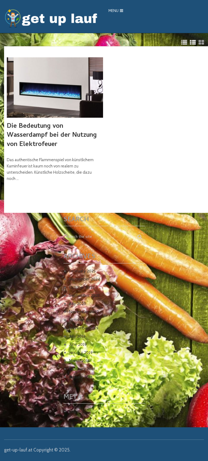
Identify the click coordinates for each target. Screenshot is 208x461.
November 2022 (84, 312)
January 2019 (80, 353)
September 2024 (84, 279)
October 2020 (82, 320)
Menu (113, 11)
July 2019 (77, 336)
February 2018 (82, 369)
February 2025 (82, 271)
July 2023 (77, 304)
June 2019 (78, 344)
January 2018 (80, 377)
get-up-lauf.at (18, 450)
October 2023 (81, 287)
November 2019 (83, 328)
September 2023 (84, 296)
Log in (74, 411)
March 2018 (79, 361)
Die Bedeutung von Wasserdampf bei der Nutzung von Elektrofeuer (52, 135)
